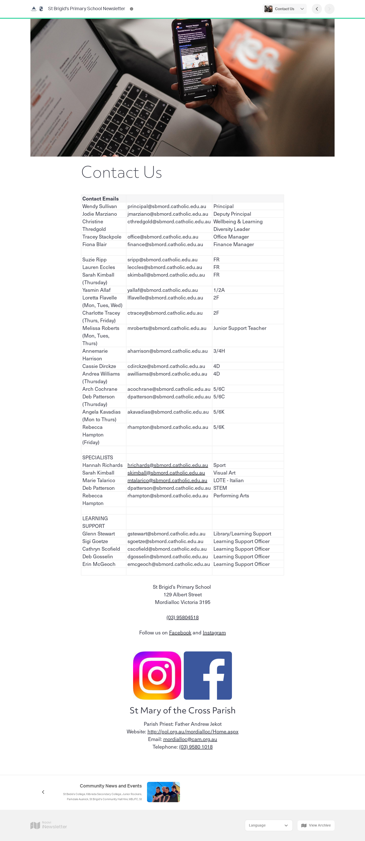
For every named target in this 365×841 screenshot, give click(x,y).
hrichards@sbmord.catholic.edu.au (167, 465)
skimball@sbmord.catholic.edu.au (166, 472)
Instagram (214, 632)
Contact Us (284, 9)
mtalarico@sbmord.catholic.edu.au (167, 480)
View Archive (316, 825)
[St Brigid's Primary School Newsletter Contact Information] (131, 9)
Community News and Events (111, 786)
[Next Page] (329, 9)
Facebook (180, 632)
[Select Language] (269, 825)
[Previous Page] (317, 9)
